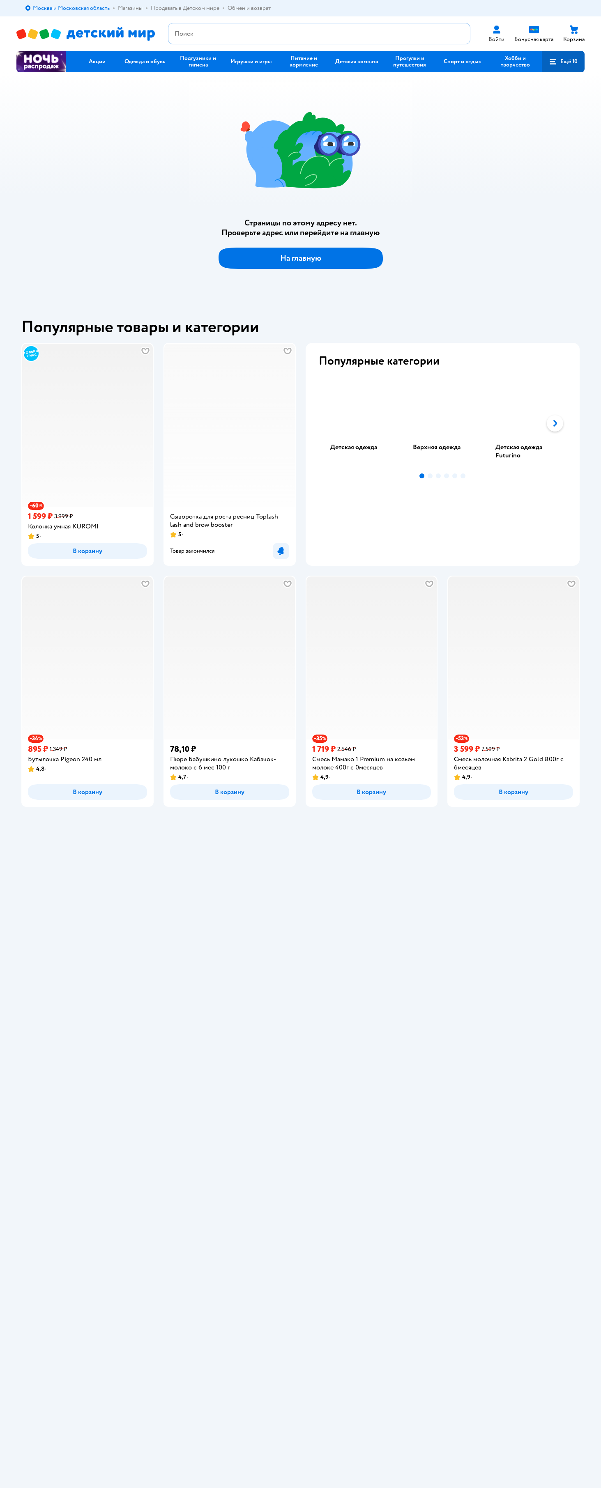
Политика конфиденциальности (199, 1008)
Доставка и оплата (182, 958)
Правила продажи (181, 988)
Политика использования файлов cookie (201, 1021)
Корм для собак (497, 988)
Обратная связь (178, 1044)
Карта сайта (173, 1054)
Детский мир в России (45, 1121)
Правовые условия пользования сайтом (123, 1104)
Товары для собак (500, 978)
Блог (377, 1018)
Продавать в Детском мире (193, 968)
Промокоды (174, 998)
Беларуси (121, 1121)
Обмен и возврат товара (189, 978)
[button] (563, 61)
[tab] (360, 423)
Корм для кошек (498, 968)
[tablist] (443, 423)
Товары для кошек (500, 958)
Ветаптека (491, 1008)
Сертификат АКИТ (182, 1034)
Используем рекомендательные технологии (72, 1112)
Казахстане (90, 1121)
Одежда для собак (500, 998)
